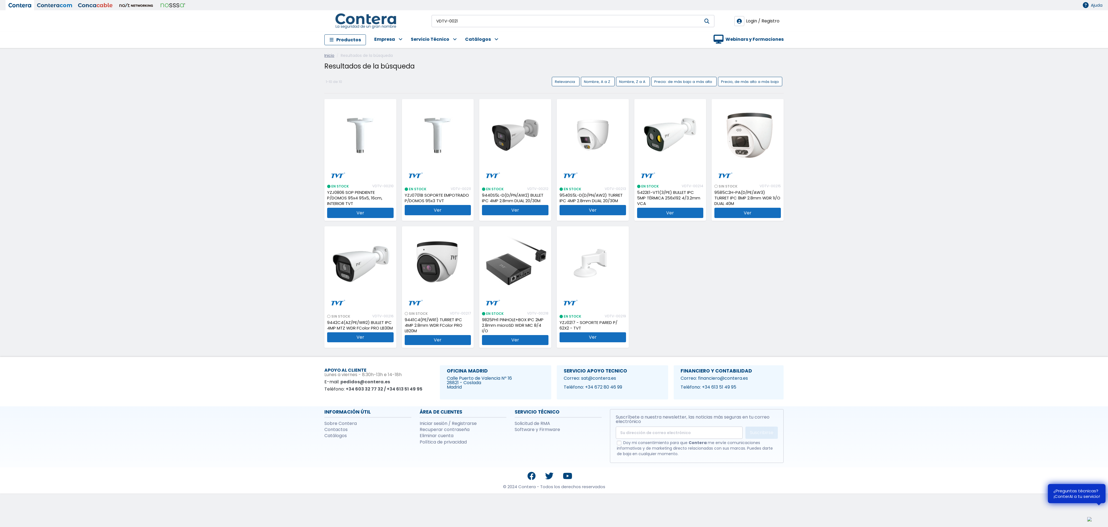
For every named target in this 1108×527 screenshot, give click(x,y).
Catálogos (335, 436)
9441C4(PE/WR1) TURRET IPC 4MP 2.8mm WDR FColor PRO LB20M (433, 325)
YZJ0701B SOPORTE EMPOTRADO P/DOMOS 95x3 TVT (437, 198)
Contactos (336, 429)
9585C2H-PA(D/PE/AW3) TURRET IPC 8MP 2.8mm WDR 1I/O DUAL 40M (747, 198)
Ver (360, 213)
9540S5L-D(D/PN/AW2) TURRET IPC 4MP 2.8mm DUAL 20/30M (591, 198)
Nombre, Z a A (633, 81)
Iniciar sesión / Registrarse (448, 423)
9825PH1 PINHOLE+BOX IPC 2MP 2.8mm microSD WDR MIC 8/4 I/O (512, 325)
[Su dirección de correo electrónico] (679, 433)
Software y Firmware (537, 429)
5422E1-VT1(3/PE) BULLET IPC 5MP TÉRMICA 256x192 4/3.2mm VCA (668, 198)
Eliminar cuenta (436, 436)
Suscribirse (761, 432)
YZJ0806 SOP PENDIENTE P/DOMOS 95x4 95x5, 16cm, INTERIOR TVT (354, 198)
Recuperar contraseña (445, 429)
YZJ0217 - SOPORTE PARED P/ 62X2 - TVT (588, 325)
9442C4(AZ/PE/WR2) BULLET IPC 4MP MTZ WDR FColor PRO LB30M (360, 325)
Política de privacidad (443, 442)
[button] (384, 40)
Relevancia (565, 81)
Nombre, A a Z (597, 81)
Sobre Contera (340, 423)
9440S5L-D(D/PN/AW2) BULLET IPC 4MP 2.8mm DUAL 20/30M (512, 198)
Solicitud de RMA (532, 423)
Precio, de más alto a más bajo (750, 81)
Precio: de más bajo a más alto (683, 81)
